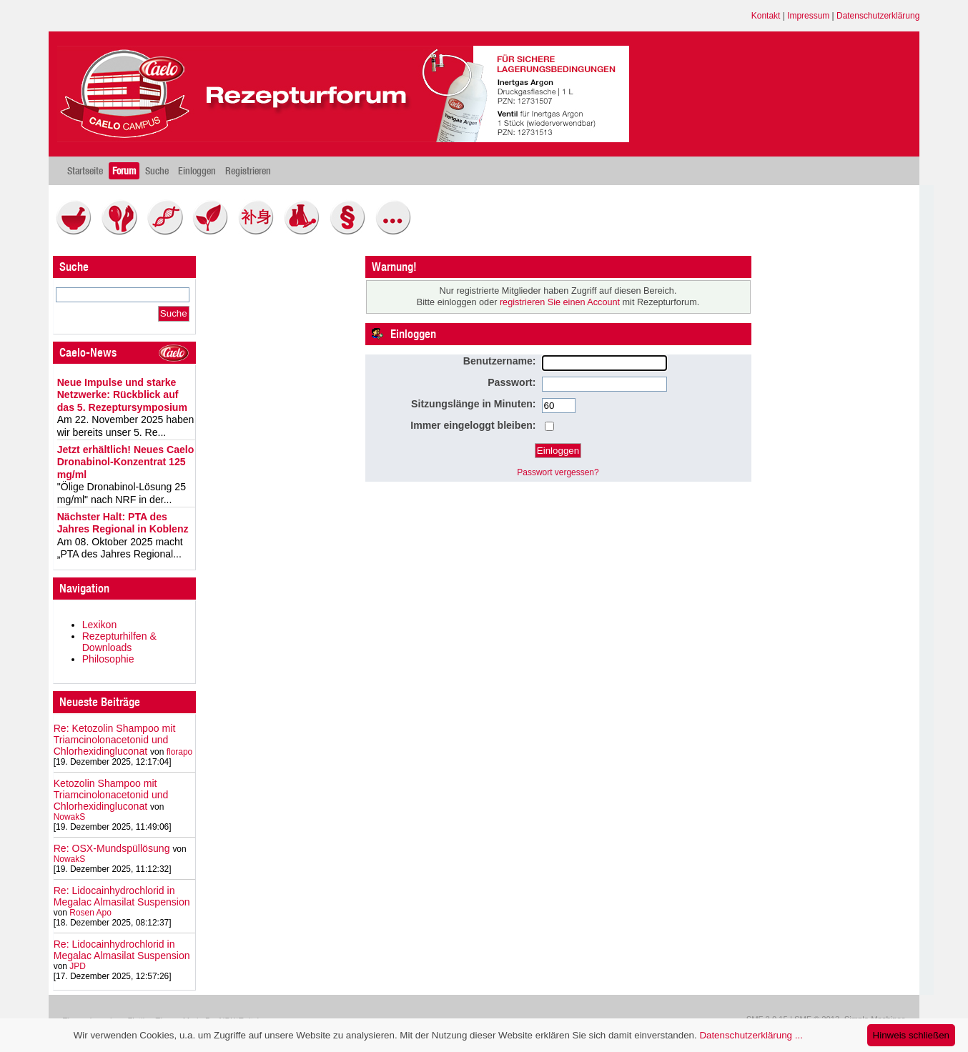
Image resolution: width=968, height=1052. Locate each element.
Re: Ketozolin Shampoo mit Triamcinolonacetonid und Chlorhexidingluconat (115, 740)
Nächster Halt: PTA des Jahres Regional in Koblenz (123, 523)
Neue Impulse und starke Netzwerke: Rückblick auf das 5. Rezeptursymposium (122, 395)
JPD (77, 966)
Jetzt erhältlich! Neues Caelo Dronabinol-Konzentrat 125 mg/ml (125, 462)
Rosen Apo (90, 913)
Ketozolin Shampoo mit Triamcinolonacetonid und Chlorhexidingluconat (111, 795)
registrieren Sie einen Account (560, 302)
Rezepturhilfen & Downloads (119, 641)
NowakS (70, 817)
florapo (180, 752)
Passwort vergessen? (557, 472)
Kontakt (766, 16)
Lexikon (99, 624)
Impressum (808, 16)
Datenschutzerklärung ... (750, 1035)
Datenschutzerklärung (877, 16)
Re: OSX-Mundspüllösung (112, 848)
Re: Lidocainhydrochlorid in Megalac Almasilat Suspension (122, 896)
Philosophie (108, 659)
